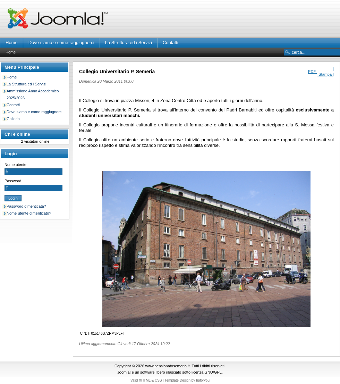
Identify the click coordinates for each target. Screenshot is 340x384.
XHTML (145, 380)
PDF (312, 71)
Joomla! (124, 372)
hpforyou (203, 380)
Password (13, 181)
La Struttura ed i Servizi (128, 42)
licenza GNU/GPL (207, 372)
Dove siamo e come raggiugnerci (61, 42)
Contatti (170, 42)
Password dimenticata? (26, 206)
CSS (158, 380)
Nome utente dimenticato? (29, 213)
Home (12, 42)
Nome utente (15, 164)
